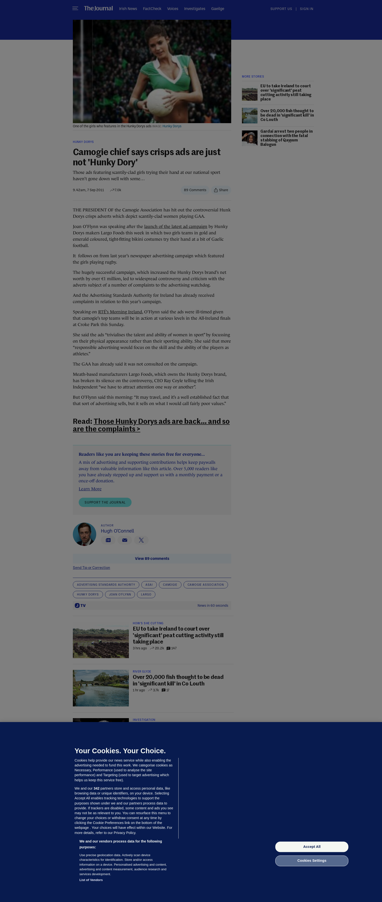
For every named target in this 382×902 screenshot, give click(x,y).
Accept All (312, 847)
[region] (191, 812)
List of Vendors (91, 880)
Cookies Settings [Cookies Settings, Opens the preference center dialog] (311, 861)
